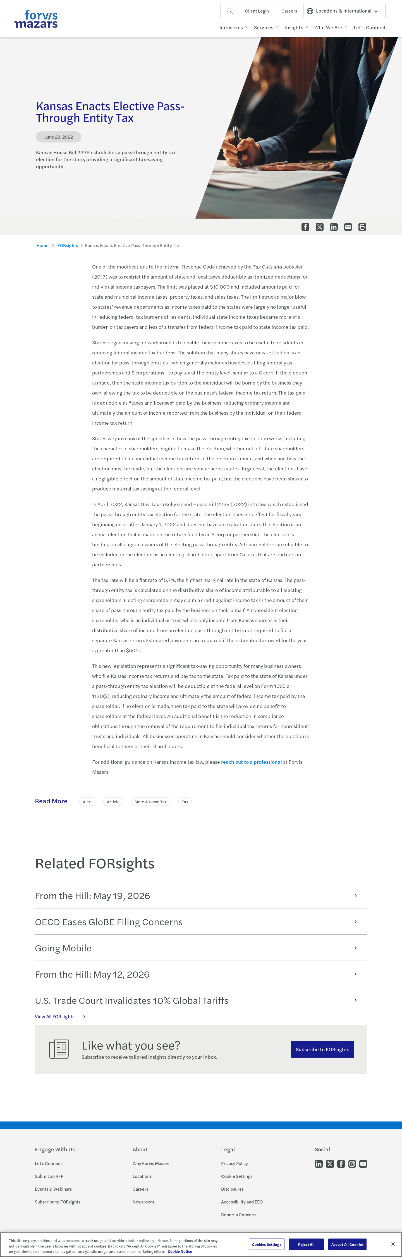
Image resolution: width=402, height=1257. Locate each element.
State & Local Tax (151, 801)
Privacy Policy (234, 1163)
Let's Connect (48, 1163)
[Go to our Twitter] (330, 1163)
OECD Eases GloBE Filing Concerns (199, 921)
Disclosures (232, 1189)
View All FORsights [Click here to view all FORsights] (63, 1016)
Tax (185, 801)
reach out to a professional (251, 761)
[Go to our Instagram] (352, 1163)
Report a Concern (238, 1214)
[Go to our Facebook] (341, 1163)
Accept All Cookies (347, 1244)
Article (113, 801)
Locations (142, 1176)
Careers (289, 11)
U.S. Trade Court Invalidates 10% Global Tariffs (199, 1000)
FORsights (68, 245)
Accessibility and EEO (242, 1201)
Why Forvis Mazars (151, 1163)
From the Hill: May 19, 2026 (199, 895)
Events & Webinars (53, 1189)
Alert (87, 801)
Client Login (257, 11)
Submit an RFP (49, 1176)
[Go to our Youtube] (363, 1163)
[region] (201, 1244)
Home (43, 245)
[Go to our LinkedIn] (319, 1163)
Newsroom (143, 1201)
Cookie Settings (236, 1176)
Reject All (306, 1244)
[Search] (230, 10)
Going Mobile (199, 947)
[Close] (393, 1244)
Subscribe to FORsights (322, 1049)
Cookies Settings (266, 1244)
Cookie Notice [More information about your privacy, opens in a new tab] (180, 1251)
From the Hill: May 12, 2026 (199, 973)
